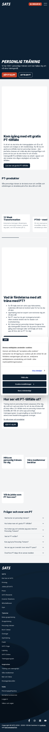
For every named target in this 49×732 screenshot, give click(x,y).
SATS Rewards (7, 595)
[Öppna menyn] (45, 4)
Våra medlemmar (8, 673)
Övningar (5, 634)
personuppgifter (11, 727)
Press (4, 591)
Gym (3, 607)
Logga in (5, 699)
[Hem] (6, 4)
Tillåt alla (24, 377)
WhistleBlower (7, 603)
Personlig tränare (8, 625)
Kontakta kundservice (9, 695)
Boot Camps (6, 630)
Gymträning (6, 638)
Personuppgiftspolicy (9, 691)
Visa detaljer (37, 371)
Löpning (4, 650)
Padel (4, 642)
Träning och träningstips (10, 668)
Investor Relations (8, 599)
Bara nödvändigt (24, 391)
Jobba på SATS (7, 586)
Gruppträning (6, 621)
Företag (4, 582)
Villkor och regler (8, 703)
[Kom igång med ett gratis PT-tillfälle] (24, 109)
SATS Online (6, 654)
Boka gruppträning (8, 617)
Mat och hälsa (7, 677)
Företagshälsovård (8, 681)
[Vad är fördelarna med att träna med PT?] (24, 270)
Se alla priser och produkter (14, 419)
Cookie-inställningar (24, 384)
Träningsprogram (8, 658)
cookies (43, 725)
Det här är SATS (7, 578)
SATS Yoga (6, 646)
